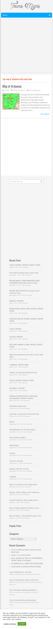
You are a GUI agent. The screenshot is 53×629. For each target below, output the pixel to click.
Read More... (46, 114)
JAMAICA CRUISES (16, 301)
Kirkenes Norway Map (32, 566)
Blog (15, 90)
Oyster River (26, 555)
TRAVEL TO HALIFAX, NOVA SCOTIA (23, 373)
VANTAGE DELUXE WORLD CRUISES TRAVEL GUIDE (26, 320)
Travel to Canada (16, 461)
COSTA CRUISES (15, 329)
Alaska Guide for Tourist (19, 469)
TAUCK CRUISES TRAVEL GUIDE (21, 380)
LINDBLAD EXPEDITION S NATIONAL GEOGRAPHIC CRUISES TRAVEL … (23, 397)
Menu (5, 15)
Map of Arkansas (12, 86)
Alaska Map (13, 445)
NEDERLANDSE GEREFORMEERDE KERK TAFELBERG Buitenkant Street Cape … (24, 282)
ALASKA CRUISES (16, 337)
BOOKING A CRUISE (17, 388)
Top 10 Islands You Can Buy (20, 572)
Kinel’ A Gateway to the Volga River (23, 484)
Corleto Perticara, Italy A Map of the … (24, 500)
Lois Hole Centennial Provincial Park (24, 414)
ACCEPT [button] (22, 624)
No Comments (34, 90)
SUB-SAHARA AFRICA (17, 437)
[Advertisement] (26, 46)
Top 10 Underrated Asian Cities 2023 (24, 580)
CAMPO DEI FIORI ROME (33, 563)
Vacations (21, 90)
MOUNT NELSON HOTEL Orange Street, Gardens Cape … (24, 292)
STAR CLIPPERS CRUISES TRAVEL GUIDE (24, 265)
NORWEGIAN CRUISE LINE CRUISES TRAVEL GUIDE (26, 310)
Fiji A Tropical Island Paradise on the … (25, 508)
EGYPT (11, 422)
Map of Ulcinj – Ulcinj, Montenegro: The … (26, 516)
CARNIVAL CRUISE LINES (19, 365)
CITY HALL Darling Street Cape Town (24, 273)
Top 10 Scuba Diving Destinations (22, 600)
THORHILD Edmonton (17, 406)
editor (6, 90)
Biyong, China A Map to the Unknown (24, 492)
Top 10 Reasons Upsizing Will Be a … (24, 590)
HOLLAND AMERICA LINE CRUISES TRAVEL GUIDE (26, 346)
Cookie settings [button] (9, 624)
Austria (12, 453)
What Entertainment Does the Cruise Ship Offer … (26, 356)
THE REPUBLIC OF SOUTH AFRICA (22, 430)
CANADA (12, 477)
